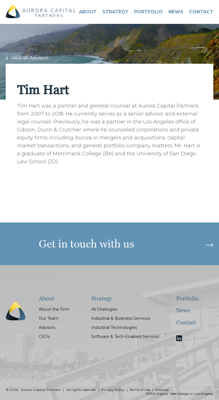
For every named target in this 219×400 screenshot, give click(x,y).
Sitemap (162, 390)
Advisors (47, 327)
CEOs (44, 336)
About (88, 12)
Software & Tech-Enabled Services (125, 336)
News (176, 12)
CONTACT (201, 12)
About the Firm (54, 309)
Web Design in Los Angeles (191, 394)
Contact (186, 322)
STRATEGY (115, 12)
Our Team (48, 318)
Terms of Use (139, 390)
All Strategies (104, 309)
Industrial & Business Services (120, 318)
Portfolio (187, 298)
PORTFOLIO (148, 12)
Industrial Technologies (114, 327)
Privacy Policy (113, 390)
